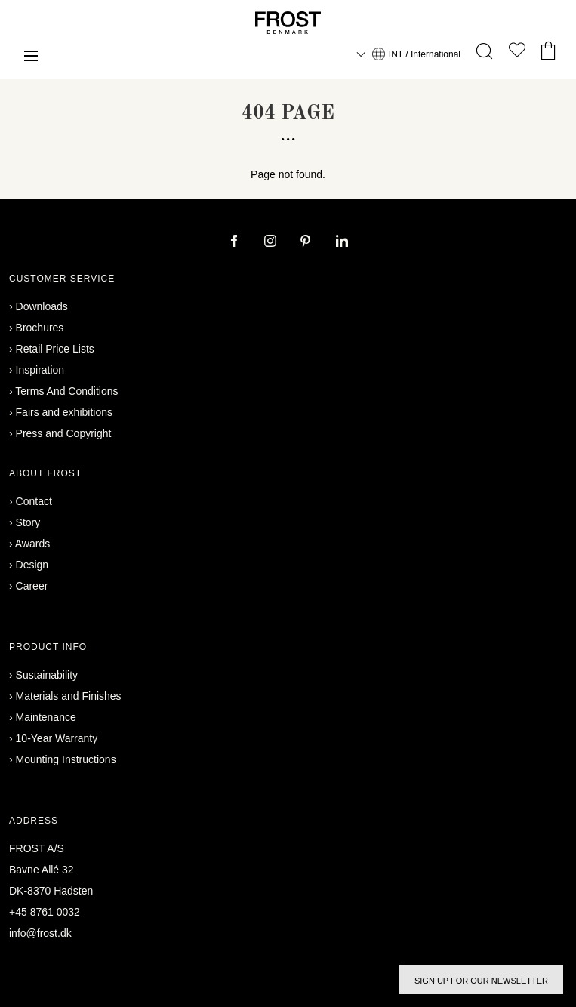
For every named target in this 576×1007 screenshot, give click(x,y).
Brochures (40, 328)
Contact (34, 501)
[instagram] (272, 242)
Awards (32, 543)
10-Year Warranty (57, 738)
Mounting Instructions (66, 759)
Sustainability (47, 675)
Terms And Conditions (66, 391)
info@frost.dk (40, 933)
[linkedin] (342, 242)
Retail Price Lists (55, 349)
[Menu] (31, 58)
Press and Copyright (64, 433)
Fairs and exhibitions (64, 412)
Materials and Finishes (69, 696)
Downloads (42, 306)
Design (32, 565)
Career (32, 586)
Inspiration (40, 370)
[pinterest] (307, 242)
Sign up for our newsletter (481, 980)
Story (28, 522)
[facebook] (235, 242)
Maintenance (46, 717)
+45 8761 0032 (44, 912)
